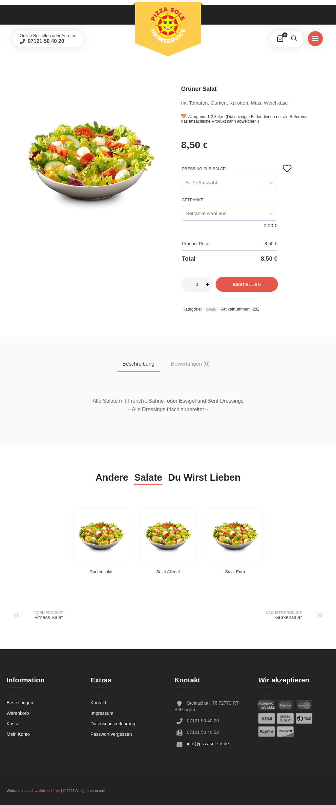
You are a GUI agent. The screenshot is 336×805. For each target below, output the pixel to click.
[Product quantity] (197, 284)
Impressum (102, 713)
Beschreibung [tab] (138, 364)
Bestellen (247, 284)
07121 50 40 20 (45, 41)
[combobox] (185, 182)
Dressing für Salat (204, 169)
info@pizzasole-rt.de (208, 743)
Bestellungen (20, 702)
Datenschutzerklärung (113, 723)
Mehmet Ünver (49, 791)
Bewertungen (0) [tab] (190, 364)
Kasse (13, 723)
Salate (211, 309)
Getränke (192, 200)
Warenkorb (18, 713)
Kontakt (98, 702)
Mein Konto (18, 734)
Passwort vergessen (111, 734)
